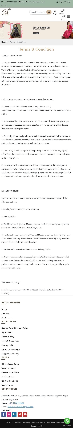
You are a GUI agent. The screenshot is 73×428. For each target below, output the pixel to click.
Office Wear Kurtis (10, 364)
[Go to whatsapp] (67, 421)
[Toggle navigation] (68, 16)
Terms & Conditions (10, 341)
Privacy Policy (7, 345)
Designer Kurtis (8, 368)
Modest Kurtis (7, 377)
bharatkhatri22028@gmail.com (32, 2)
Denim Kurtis (7, 385)
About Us (5, 314)
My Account (6, 332)
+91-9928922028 (9, 2)
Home (3, 42)
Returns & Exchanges (10, 349)
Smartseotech (36, 426)
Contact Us (6, 318)
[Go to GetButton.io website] (67, 425)
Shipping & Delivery (10, 354)
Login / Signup (63, 2)
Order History (7, 337)
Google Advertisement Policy (14, 328)
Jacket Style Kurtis (10, 373)
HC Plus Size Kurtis (10, 381)
